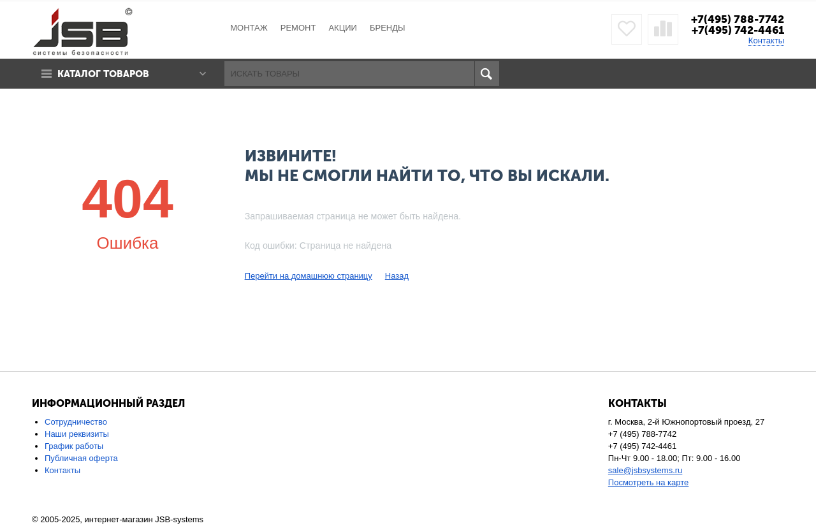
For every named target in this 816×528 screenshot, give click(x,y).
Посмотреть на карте (648, 482)
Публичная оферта (81, 458)
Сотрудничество (76, 422)
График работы (74, 446)
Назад (397, 276)
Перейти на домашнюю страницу (308, 276)
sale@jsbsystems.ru (645, 470)
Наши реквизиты (77, 434)
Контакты (766, 40)
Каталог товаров (103, 74)
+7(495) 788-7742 (737, 19)
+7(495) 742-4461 (738, 30)
